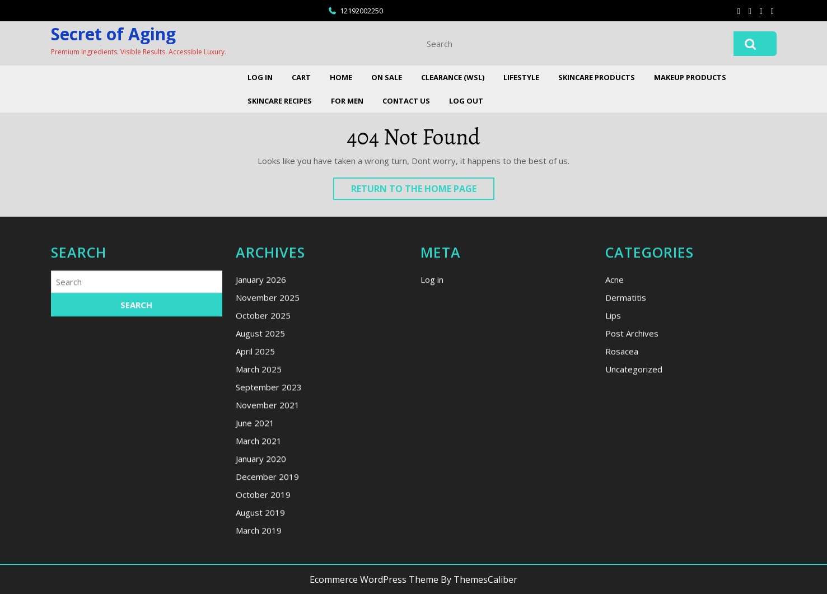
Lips (613, 421)
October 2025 (263, 421)
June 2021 (255, 528)
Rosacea (621, 456)
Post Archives (631, 439)
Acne (614, 385)
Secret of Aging (113, 33)
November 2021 (268, 510)
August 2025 (260, 439)
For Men (347, 101)
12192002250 (361, 11)
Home (341, 77)
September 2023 (269, 492)
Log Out (466, 101)
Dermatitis (625, 403)
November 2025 (268, 403)
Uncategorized (633, 474)
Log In (260, 77)
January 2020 (261, 564)
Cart (301, 77)
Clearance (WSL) (452, 77)
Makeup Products (690, 77)
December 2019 (267, 582)
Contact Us (406, 101)
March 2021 (259, 546)
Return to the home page (422, 191)
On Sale (386, 77)
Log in (431, 385)
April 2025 (255, 456)
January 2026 (261, 385)
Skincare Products (596, 77)
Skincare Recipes (279, 101)
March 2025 (259, 474)
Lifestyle (521, 77)
